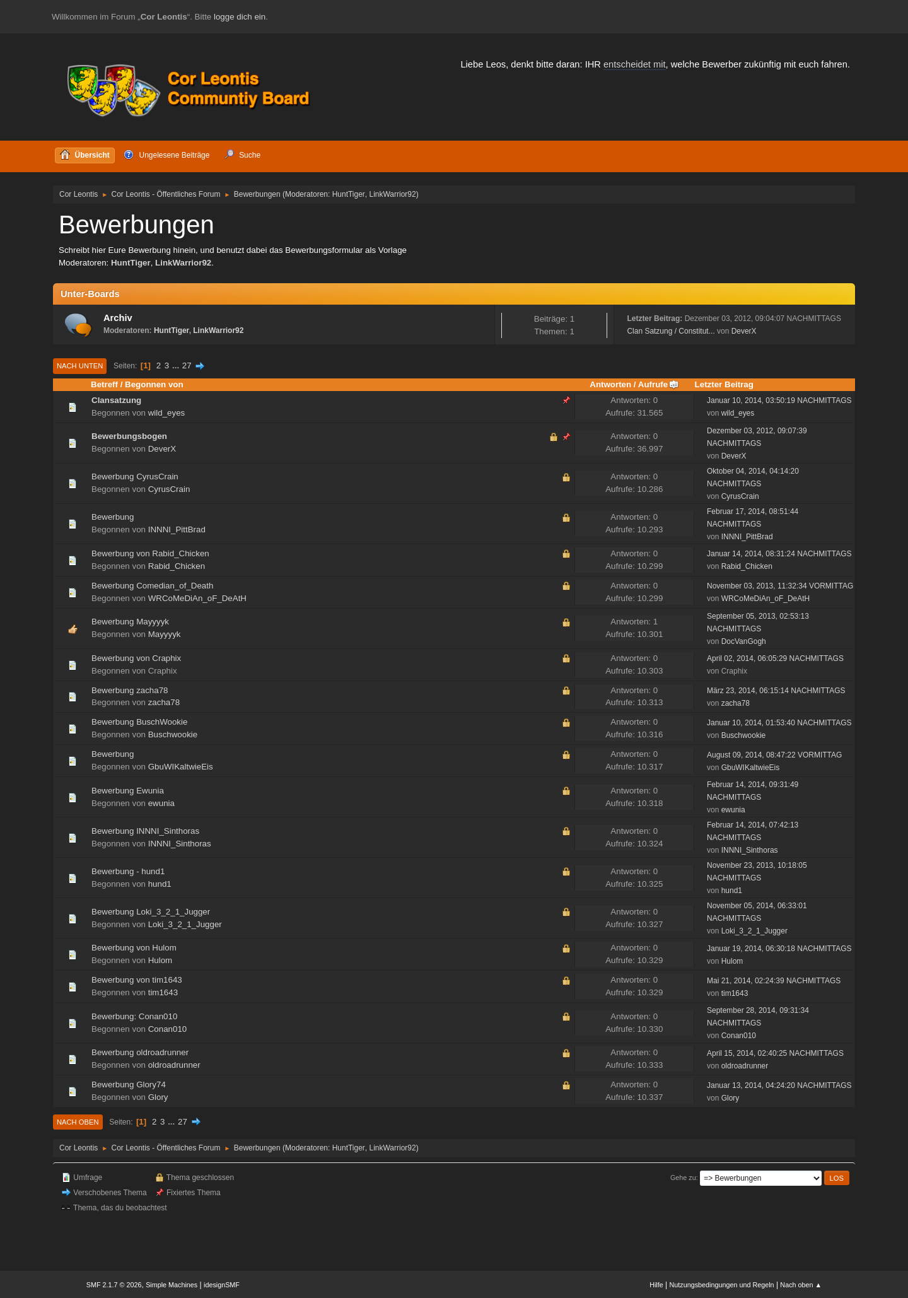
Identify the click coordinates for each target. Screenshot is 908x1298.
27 (187, 365)
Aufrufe (658, 384)
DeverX (744, 331)
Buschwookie (173, 734)
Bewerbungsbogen (129, 436)
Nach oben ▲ (801, 1285)
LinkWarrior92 (393, 194)
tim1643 (163, 992)
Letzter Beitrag (724, 384)
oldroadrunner (174, 1065)
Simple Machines (171, 1285)
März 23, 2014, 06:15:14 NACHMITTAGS (776, 690)
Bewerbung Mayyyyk (130, 621)
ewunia (161, 803)
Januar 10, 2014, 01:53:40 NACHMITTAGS (779, 722)
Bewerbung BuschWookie (139, 722)
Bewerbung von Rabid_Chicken (150, 553)
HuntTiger (348, 194)
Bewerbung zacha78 (129, 690)
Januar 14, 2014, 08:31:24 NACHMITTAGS (779, 553)
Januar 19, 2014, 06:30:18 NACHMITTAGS (779, 948)
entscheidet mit (634, 64)
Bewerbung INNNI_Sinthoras (145, 831)
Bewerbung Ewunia (127, 790)
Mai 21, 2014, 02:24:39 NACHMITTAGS (774, 980)
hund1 (160, 884)
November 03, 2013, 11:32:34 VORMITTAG (780, 586)
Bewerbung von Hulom (134, 947)
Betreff (104, 384)
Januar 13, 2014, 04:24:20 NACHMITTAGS (779, 1085)
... (177, 365)
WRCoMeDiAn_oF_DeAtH (197, 598)
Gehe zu (683, 1177)
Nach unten (80, 366)
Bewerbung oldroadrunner (140, 1052)
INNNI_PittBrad (177, 529)
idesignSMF (222, 1285)
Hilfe (656, 1285)
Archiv (117, 318)
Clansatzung (116, 400)
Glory (158, 1097)
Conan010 (167, 1029)
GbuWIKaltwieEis (180, 766)
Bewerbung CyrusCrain (134, 476)
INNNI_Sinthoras (179, 843)
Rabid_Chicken (176, 566)
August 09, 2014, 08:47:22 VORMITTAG (774, 755)
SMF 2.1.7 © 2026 (114, 1285)
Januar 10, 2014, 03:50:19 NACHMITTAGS (779, 400)
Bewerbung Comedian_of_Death (152, 585)
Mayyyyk (164, 634)
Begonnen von (154, 384)
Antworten (610, 384)
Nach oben (78, 1122)
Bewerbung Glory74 (128, 1084)
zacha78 (164, 702)
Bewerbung (112, 517)
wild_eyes (166, 413)
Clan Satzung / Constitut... (670, 331)
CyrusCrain (169, 489)
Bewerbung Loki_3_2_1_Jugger (150, 911)
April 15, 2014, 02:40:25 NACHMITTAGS (775, 1053)
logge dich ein (239, 16)
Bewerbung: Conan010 (134, 1016)
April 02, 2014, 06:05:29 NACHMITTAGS (775, 658)
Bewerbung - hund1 (128, 871)
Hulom (160, 960)
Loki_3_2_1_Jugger (185, 924)
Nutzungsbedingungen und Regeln (722, 1285)
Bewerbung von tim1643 (136, 980)
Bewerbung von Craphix (136, 658)
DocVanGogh (743, 641)
